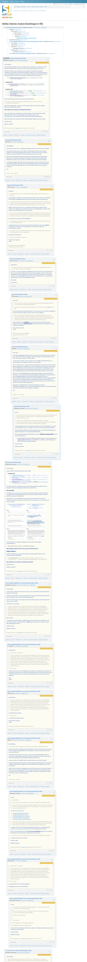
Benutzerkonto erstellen (30, 135)
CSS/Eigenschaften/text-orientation (21, 817)
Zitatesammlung (35, 6)
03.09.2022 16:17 (20, 348)
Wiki (12, 1)
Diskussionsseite (10, 601)
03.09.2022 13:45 (23, 260)
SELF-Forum (6, 58)
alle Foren (10, 135)
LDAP (45, 271)
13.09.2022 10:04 (16, 740)
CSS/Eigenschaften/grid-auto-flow (20, 813)
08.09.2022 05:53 (20, 464)
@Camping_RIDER (49, 434)
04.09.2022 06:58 (28, 408)
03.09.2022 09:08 (18, 60)
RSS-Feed (35, 10)
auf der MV (27, 441)
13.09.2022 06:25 (20, 585)
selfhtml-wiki (24, 60)
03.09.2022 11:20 (18, 187)
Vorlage (22, 595)
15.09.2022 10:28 (17, 860)
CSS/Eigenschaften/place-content (20, 814)
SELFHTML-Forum (17, 10)
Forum (17, 1)
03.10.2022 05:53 (20, 952)
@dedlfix (26, 322)
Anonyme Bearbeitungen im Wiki (18, 58)
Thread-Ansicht (24, 10)
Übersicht (23, 6)
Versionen (26, 585)
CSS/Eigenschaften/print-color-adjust (21, 816)
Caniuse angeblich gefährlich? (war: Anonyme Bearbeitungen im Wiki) (21, 583)
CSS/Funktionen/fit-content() (17, 493)
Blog (22, 1)
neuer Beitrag (17, 6)
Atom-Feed (31, 10)
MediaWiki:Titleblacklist (9, 116)
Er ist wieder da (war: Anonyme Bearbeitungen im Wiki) (18, 950)
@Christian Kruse (28, 323)
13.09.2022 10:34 (24, 793)
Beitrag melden (7, 131)
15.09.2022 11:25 (24, 900)
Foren (28, 6)
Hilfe (45, 6)
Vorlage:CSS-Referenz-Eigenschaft (18, 828)
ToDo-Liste (18, 128)
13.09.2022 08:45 (18, 646)
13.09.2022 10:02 (18, 693)
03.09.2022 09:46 (13, 142)
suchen (41, 6)
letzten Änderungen (19, 810)
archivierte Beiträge (42, 10)
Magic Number (18, 553)
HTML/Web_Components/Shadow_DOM (22, 819)
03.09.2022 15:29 (22, 296)
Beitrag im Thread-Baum (40, 135)
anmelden (23, 135)
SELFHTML (5, 1)
